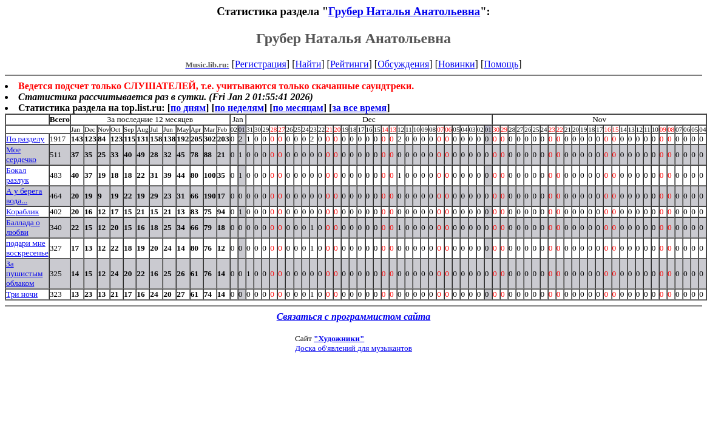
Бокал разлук (17, 175)
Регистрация (260, 64)
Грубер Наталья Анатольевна (404, 11)
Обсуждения (403, 64)
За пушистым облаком (24, 273)
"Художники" (339, 338)
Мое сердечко (21, 154)
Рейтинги (349, 64)
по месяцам (297, 108)
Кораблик (22, 211)
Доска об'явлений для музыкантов (353, 348)
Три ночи (22, 294)
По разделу (25, 138)
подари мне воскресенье (27, 248)
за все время (359, 108)
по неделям (239, 108)
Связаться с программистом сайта (354, 316)
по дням (188, 108)
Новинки (456, 64)
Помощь (501, 64)
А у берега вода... (24, 195)
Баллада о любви (23, 227)
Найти (308, 64)
